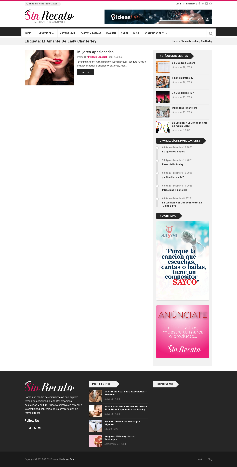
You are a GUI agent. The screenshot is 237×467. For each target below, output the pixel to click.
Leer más (86, 72)
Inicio (28, 33)
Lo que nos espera (183, 62)
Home (175, 41)
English (111, 33)
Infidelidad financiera (184, 107)
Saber (124, 33)
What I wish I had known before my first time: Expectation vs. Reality (126, 408)
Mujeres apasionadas (95, 52)
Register (190, 3)
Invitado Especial (97, 57)
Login (178, 3)
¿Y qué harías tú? (183, 92)
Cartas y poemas (90, 33)
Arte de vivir (67, 33)
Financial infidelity (182, 77)
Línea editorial (46, 33)
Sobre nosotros (154, 33)
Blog (136, 33)
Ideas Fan (68, 459)
